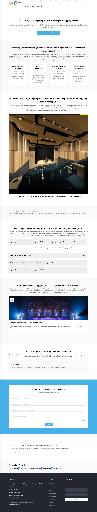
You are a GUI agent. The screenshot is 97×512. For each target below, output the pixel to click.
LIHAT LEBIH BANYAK (15, 331)
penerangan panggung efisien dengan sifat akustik (54, 448)
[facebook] (10, 498)
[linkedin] (14, 498)
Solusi (50, 490)
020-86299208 (14, 489)
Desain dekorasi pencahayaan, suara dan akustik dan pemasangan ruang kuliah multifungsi (48, 196)
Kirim (48, 424)
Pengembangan (30, 6)
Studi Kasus (52, 493)
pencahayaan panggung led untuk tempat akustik (24, 448)
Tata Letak (52, 487)
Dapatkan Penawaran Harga (48, 33)
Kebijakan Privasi (53, 505)
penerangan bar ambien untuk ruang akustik (23, 452)
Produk (51, 484)
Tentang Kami (53, 496)
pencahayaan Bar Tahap (17, 445)
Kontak (39, 6)
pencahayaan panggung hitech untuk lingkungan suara (42, 445)
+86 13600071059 (18, 495)
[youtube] (18, 498)
